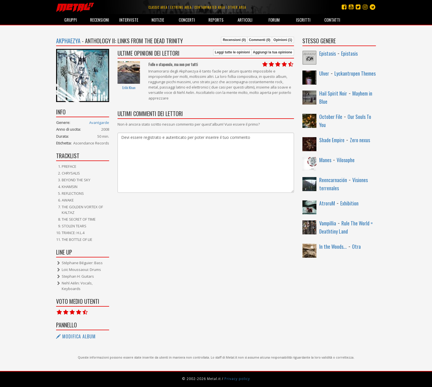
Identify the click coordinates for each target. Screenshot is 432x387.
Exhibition (349, 203)
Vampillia (327, 223)
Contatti (332, 20)
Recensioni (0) (234, 40)
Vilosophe (346, 160)
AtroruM (327, 203)
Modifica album (76, 336)
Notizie (157, 20)
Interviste (128, 20)
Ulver (324, 73)
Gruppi (70, 20)
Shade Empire (331, 140)
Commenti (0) (259, 40)
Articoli (245, 20)
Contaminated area (209, 7)
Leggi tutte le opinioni (232, 52)
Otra (356, 246)
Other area (237, 7)
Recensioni (99, 20)
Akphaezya (68, 41)
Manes (325, 160)
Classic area (157, 7)
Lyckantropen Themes (355, 73)
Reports (216, 20)
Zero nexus (360, 140)
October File (330, 116)
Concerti (187, 20)
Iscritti (303, 20)
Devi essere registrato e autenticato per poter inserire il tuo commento (206, 163)
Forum (274, 20)
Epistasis (327, 53)
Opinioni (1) (283, 40)
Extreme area (181, 7)
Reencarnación (333, 180)
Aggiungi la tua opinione (272, 52)
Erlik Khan (128, 87)
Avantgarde (99, 122)
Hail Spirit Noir (333, 93)
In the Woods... (333, 246)
